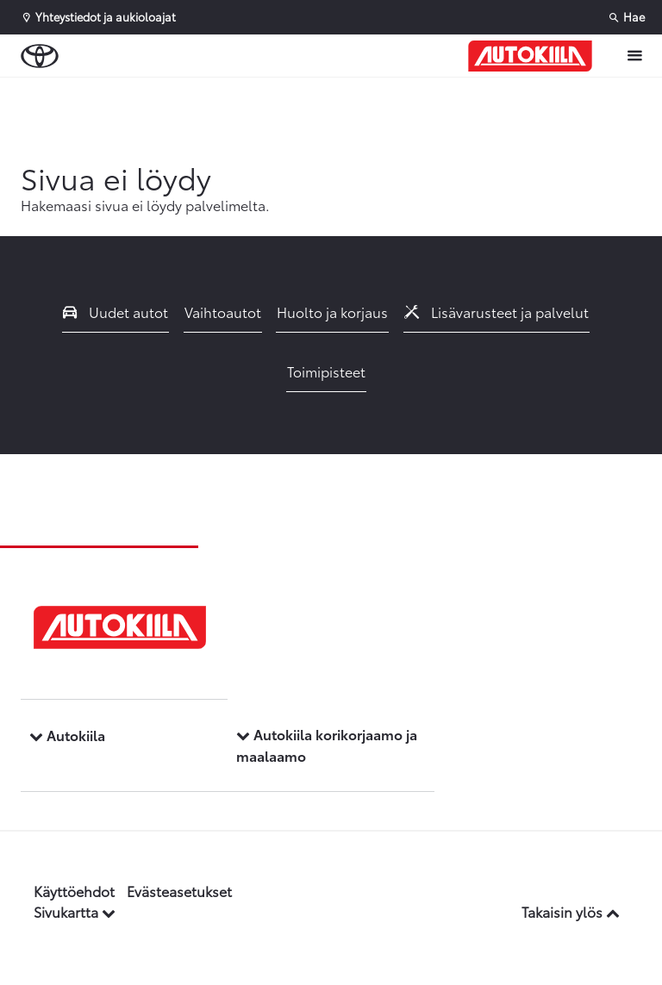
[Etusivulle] (530, 56)
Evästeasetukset (179, 891)
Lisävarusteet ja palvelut (496, 311)
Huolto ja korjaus (332, 311)
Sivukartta (75, 911)
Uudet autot (115, 311)
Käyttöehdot (74, 891)
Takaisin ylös (570, 911)
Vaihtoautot (222, 311)
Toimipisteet (326, 371)
